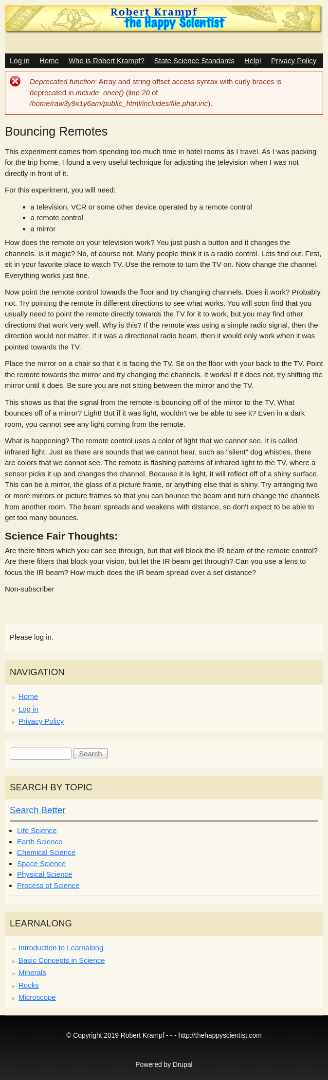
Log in (20, 60)
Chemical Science (46, 852)
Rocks (28, 985)
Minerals (32, 972)
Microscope (37, 997)
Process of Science (48, 885)
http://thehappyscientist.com (220, 1035)
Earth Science (39, 841)
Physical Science (44, 874)
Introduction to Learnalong (60, 947)
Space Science (41, 863)
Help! (252, 60)
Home (49, 60)
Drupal (183, 1064)
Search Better (38, 810)
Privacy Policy (293, 60)
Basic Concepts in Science (61, 960)
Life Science (37, 830)
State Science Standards (194, 60)
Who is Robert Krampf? (107, 60)
